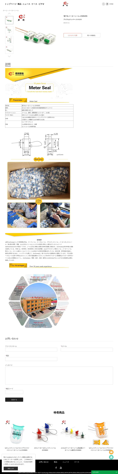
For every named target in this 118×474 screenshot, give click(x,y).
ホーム (5, 10)
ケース (34, 4)
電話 (7, 355)
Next (9, 56)
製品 (19, 4)
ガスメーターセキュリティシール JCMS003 (45, 449)
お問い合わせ (44, 462)
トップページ (11, 4)
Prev (9, 13)
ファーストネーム (11, 346)
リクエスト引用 (72, 35)
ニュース (26, 4)
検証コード (9, 388)
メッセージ (8, 365)
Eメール (64, 346)
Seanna (111, 452)
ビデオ (41, 4)
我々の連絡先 (91, 35)
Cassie (111, 457)
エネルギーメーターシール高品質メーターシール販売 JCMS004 (73, 449)
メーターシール (14, 10)
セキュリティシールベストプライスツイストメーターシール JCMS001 (17, 449)
